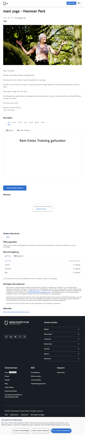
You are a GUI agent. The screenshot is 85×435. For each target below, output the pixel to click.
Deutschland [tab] (61, 334)
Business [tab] (18, 256)
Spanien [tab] (61, 354)
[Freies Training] (23, 130)
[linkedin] (10, 336)
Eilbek (8, 237)
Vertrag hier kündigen (37, 415)
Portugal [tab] (61, 349)
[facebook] (20, 336)
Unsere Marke (9, 387)
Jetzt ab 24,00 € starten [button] (14, 188)
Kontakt (7, 380)
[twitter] (15, 336)
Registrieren (71, 3)
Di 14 (42, 122)
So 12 (31, 122)
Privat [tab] (8, 256)
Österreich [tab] (61, 359)
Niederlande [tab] (61, 344)
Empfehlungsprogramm (38, 383)
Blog (6, 383)
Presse (7, 376)
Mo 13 (37, 122)
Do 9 (14, 122)
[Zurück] (4, 122)
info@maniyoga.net (34, 290)
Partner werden (36, 376)
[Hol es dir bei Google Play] (26, 330)
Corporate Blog (36, 380)
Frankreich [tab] (61, 339)
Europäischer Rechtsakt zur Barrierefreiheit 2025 (13, 396)
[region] (42, 426)
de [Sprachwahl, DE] (79, 3)
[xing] (24, 336)
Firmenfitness (35, 372)
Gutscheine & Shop (11, 391)
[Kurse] (9, 130)
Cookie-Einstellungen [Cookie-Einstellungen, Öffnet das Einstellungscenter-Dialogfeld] (21, 430)
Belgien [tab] (61, 329)
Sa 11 (25, 122)
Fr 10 (19, 122)
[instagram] (6, 336)
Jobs (6, 372)
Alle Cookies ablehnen (41, 430)
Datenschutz (14, 415)
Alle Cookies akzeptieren (61, 430)
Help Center (61, 372)
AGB (6, 415)
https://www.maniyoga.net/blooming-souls (16, 312)
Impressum (24, 415)
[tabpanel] (42, 267)
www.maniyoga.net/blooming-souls (39, 292)
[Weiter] (47, 122)
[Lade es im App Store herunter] (11, 330)
